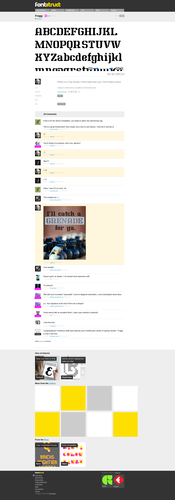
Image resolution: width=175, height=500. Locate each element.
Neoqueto (52, 145)
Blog (97, 10)
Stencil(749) (61, 104)
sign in (41, 341)
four (51, 315)
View (117, 68)
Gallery (54, 10)
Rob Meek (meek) (54, 336)
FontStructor (71, 10)
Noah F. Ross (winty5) (55, 199)
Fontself (119, 481)
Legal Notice (39, 484)
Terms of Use (39, 477)
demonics (52, 163)
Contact (37, 491)
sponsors (117, 473)
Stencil (60, 95)
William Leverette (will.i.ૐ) (56, 297)
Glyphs (107, 481)
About (37, 487)
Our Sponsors (39, 489)
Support (113, 10)
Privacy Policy (39, 480)
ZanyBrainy (53, 326)
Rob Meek (53, 493)
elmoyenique (53, 288)
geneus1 (39, 18)
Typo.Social (38, 475)
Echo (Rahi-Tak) (54, 129)
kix (50, 279)
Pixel (90, 68)
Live (82, 10)
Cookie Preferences (41, 482)
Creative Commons (62, 91)
